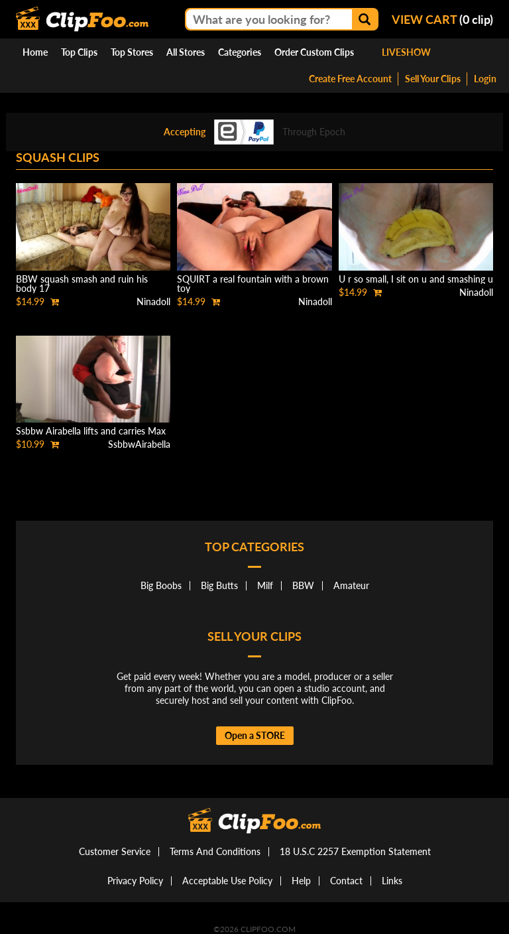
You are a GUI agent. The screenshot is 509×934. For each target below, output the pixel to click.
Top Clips (79, 52)
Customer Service (114, 851)
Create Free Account (350, 78)
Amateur (351, 585)
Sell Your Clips (433, 78)
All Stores (185, 52)
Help (301, 880)
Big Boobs (161, 585)
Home (35, 52)
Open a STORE (255, 735)
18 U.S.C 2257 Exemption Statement (355, 851)
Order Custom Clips (314, 52)
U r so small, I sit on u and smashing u (416, 279)
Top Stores (132, 52)
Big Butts (219, 585)
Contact (346, 880)
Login (485, 78)
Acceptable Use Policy (227, 880)
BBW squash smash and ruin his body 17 (82, 283)
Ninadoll (153, 301)
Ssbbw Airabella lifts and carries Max (91, 430)
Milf (265, 585)
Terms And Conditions (215, 851)
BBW (303, 585)
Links (392, 880)
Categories (239, 52)
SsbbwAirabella (139, 444)
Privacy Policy (135, 880)
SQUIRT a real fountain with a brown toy (253, 283)
